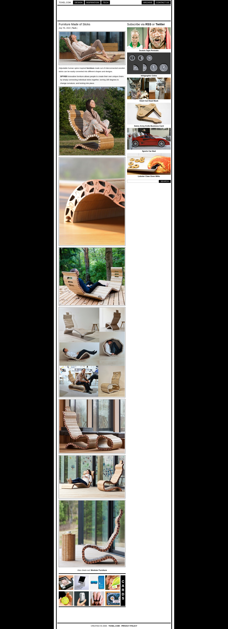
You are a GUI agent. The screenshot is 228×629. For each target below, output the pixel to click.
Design (78, 2)
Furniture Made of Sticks (74, 24)
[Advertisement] (114, 13)
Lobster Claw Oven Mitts (149, 176)
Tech (105, 2)
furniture (90, 68)
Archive (147, 2)
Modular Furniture (99, 570)
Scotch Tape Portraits (148, 50)
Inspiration (92, 2)
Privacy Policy (129, 626)
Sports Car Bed (149, 151)
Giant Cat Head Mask (148, 101)
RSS (148, 24)
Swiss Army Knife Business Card (149, 126)
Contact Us (162, 2)
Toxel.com (65, 2)
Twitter (160, 24)
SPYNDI (63, 76)
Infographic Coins (149, 76)
